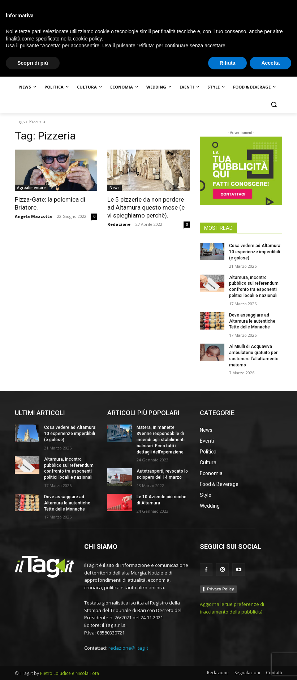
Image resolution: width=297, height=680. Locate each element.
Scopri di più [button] (32, 666)
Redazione (118, 224)
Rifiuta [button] (228, 666)
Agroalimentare (31, 187)
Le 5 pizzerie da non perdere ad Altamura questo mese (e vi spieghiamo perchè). (146, 207)
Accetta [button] (270, 666)
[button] (273, 104)
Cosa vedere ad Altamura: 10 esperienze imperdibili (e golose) (255, 252)
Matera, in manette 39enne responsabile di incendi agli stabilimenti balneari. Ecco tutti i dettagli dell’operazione (161, 439)
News (114, 187)
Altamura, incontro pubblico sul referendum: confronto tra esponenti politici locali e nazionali (69, 468)
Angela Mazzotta (33, 216)
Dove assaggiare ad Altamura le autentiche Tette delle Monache (252, 321)
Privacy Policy (220, 589)
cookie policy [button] (87, 642)
